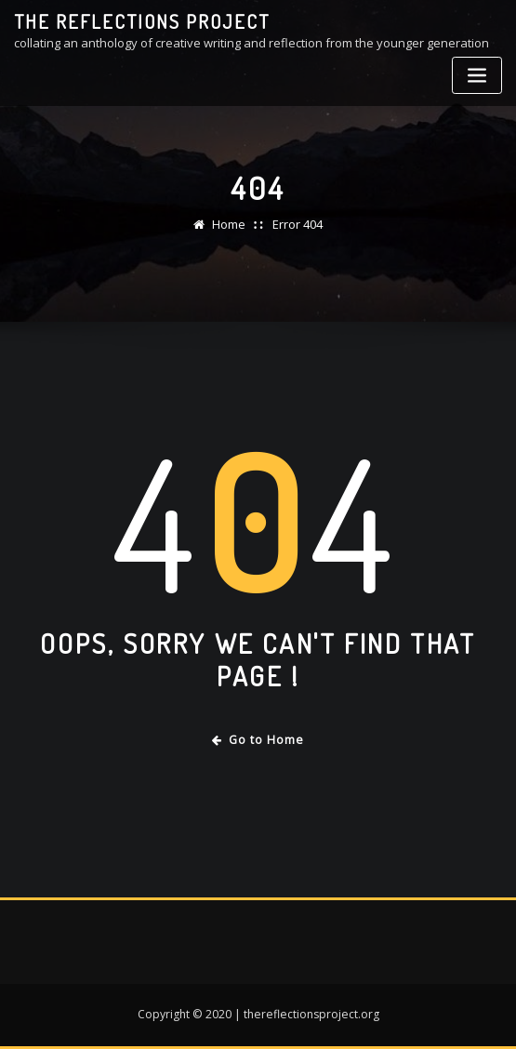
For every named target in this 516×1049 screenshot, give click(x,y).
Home (228, 224)
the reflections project (142, 21)
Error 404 (297, 224)
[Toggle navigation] (477, 76)
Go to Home (258, 740)
